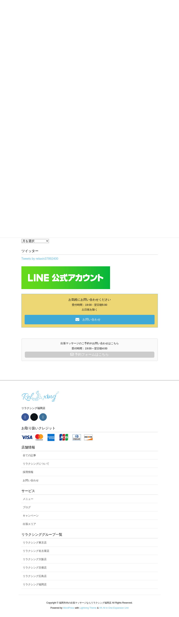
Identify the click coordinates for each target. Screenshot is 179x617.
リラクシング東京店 (35, 542)
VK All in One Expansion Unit (114, 608)
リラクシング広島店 (35, 576)
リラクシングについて (36, 463)
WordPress (68, 608)
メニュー (28, 498)
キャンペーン (31, 515)
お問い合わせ (31, 480)
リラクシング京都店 (35, 567)
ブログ (27, 507)
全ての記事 (29, 455)
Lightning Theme (88, 608)
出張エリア (29, 523)
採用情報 (28, 472)
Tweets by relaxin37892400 (39, 258)
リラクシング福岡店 (35, 584)
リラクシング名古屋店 (36, 550)
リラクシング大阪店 (35, 559)
